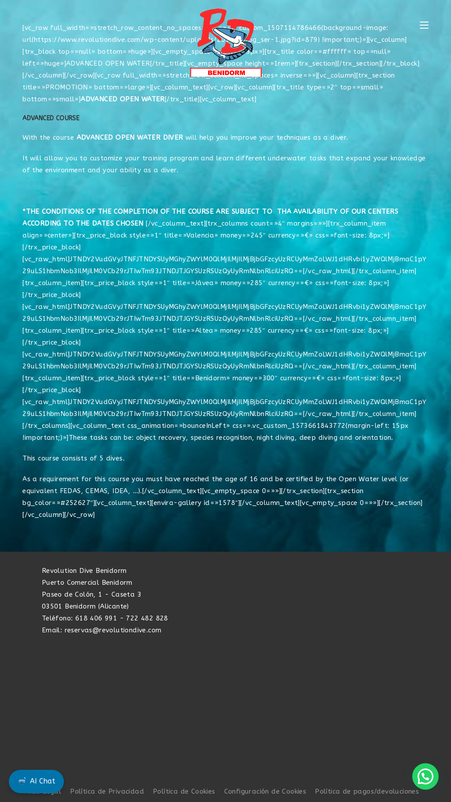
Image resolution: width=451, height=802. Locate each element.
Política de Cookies (184, 791)
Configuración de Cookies (265, 791)
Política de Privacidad (107, 791)
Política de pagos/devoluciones (367, 791)
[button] (425, 776)
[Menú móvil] (424, 25)
